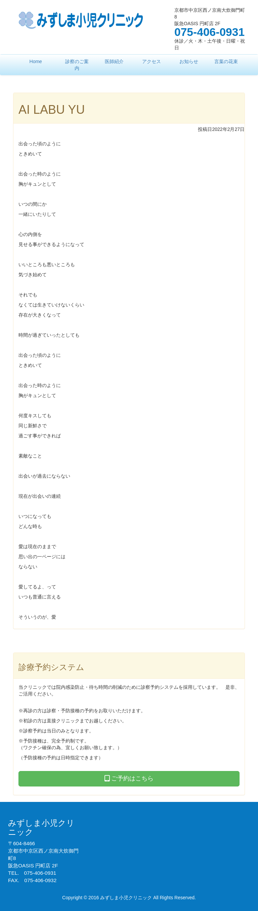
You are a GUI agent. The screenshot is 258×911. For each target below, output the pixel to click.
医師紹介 (114, 61)
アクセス (151, 61)
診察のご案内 (77, 65)
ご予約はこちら (129, 778)
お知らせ (188, 61)
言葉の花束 (226, 61)
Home (36, 61)
